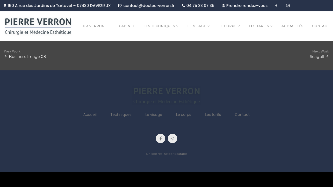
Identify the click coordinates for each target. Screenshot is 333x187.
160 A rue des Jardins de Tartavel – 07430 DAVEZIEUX (57, 5)
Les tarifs (213, 114)
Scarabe (181, 154)
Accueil (90, 114)
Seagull (317, 56)
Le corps (183, 114)
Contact (242, 114)
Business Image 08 (27, 56)
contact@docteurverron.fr (146, 5)
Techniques (121, 114)
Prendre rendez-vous (245, 5)
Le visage (153, 114)
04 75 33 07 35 (198, 5)
